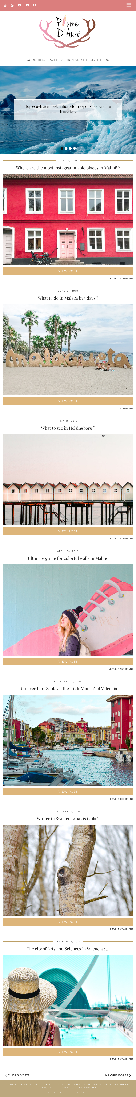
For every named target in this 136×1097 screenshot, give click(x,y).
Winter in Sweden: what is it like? (68, 818)
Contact (49, 1084)
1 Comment (125, 408)
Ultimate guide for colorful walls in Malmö (68, 558)
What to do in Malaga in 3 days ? (68, 298)
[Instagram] (5, 5)
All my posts (71, 1084)
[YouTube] (20, 5)
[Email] (27, 5)
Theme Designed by (68, 1092)
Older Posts (17, 1075)
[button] (130, 5)
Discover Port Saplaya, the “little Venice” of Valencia (68, 688)
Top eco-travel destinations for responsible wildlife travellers (68, 109)
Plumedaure (28, 1084)
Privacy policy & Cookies (77, 1087)
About (46, 1087)
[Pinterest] (12, 5)
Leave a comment (121, 278)
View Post (68, 271)
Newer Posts (118, 1075)
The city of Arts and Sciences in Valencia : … (68, 948)
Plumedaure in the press (107, 1084)
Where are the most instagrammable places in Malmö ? (68, 167)
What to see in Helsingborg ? (68, 428)
